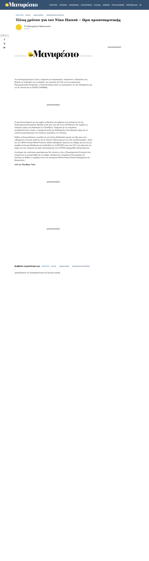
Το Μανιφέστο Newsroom (37, 26)
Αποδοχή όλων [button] (10, 551)
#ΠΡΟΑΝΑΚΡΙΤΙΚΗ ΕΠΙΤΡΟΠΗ (55, 15)
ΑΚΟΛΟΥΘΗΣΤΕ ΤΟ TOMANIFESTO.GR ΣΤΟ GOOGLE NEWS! (39, 273)
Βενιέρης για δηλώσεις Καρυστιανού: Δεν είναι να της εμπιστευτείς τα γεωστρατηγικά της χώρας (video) (114, 166)
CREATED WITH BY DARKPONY (131, 553)
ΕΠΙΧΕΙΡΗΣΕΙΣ (122, 350)
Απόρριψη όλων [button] (24, 551)
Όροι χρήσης (62, 534)
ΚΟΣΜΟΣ (108, 144)
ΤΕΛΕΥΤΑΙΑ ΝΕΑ (107, 118)
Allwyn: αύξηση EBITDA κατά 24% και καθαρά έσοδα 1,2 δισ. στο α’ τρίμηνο (126, 344)
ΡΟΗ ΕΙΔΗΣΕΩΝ (118, 5)
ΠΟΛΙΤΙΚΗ (20, 15)
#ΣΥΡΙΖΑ (27, 15)
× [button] (31, 509)
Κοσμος (106, 5)
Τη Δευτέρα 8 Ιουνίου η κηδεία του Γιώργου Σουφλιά (113, 125)
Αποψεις (63, 5)
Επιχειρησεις (86, 5)
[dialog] (17, 533)
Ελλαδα (97, 5)
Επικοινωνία (87, 534)
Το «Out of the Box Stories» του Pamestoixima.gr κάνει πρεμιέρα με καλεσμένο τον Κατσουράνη (91, 344)
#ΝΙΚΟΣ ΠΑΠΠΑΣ (38, 15)
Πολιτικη (53, 5)
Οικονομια (74, 5)
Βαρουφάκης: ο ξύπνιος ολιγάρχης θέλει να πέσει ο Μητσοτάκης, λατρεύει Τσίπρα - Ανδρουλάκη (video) (114, 152)
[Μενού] (140, 5)
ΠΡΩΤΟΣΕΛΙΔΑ (132, 5)
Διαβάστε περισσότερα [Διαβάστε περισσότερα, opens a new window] (20, 526)
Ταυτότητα (75, 534)
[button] (17, 556)
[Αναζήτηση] (144, 5)
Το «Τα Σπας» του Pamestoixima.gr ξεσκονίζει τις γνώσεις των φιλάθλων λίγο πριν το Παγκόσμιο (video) (16, 335)
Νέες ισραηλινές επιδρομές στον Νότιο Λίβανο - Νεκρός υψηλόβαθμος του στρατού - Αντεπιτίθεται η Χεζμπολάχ (114, 137)
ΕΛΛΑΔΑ (84, 350)
